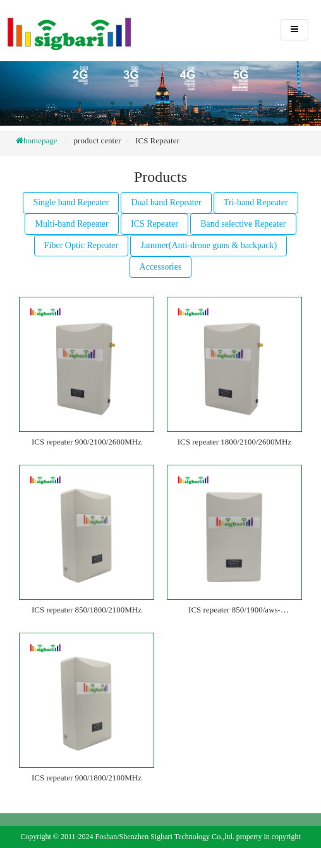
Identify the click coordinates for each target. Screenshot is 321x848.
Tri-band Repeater (256, 202)
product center (97, 140)
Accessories (161, 267)
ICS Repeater (157, 140)
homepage (40, 140)
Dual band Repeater (166, 202)
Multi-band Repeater (71, 224)
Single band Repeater (71, 202)
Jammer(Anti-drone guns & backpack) (208, 245)
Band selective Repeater (243, 224)
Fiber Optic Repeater (81, 245)
